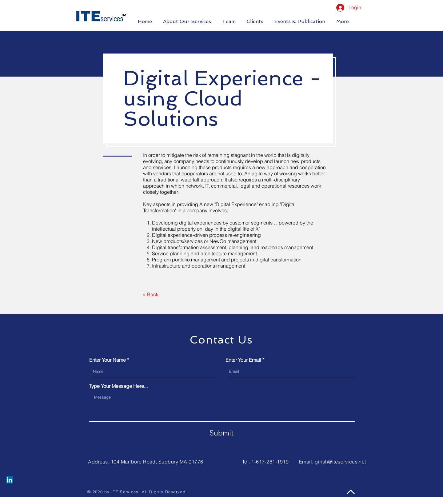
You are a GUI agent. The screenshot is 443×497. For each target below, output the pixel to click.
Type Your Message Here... (118, 386)
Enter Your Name (107, 359)
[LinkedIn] (9, 479)
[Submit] (221, 433)
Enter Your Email (243, 359)
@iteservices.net (347, 462)
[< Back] (150, 294)
